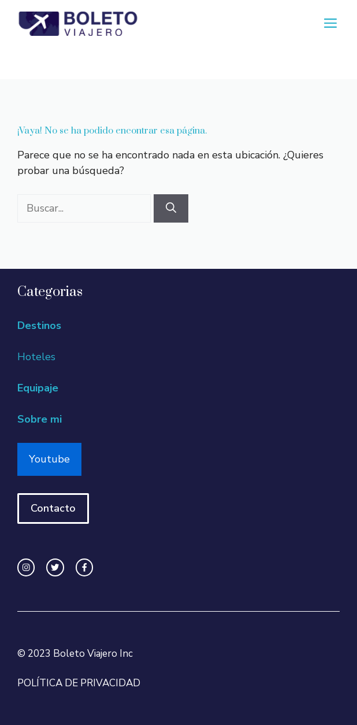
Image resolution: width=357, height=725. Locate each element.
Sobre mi (39, 419)
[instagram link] (26, 567)
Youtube (49, 459)
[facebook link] (84, 567)
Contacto (53, 508)
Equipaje (37, 388)
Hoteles (36, 357)
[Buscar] (171, 208)
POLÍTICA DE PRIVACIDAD (78, 683)
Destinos (39, 325)
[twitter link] (55, 567)
